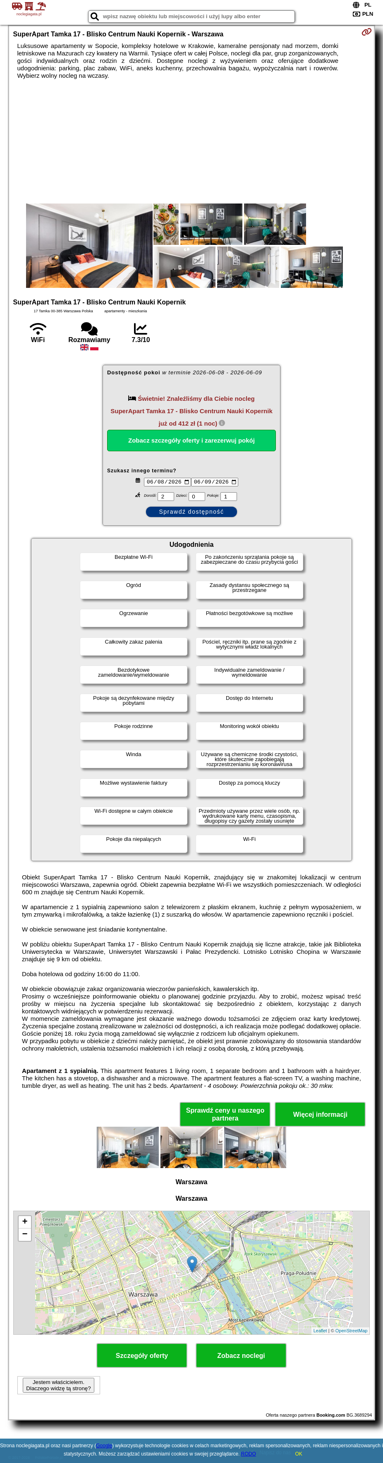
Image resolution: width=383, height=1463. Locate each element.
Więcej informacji (320, 1114)
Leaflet (320, 1330)
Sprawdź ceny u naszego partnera (225, 1114)
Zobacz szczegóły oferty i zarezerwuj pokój (191, 440)
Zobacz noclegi (241, 1355)
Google (104, 1446)
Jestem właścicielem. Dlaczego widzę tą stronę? (58, 1385)
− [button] (24, 1234)
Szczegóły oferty (142, 1355)
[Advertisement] (191, 141)
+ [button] (24, 1222)
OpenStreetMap (351, 1330)
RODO (248, 1454)
